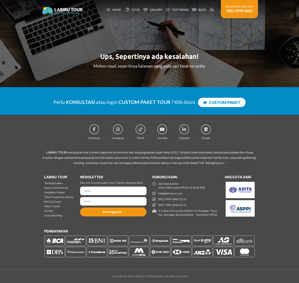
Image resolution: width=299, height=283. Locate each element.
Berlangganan (114, 212)
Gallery (152, 9)
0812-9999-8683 (239, 11)
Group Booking (53, 215)
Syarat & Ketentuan (56, 187)
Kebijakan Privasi (54, 192)
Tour (132, 9)
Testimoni (177, 9)
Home (113, 9)
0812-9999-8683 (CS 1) (172, 199)
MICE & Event (52, 201)
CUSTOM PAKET (221, 102)
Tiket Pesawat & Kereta (59, 197)
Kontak (48, 210)
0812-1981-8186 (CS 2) (172, 205)
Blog (199, 9)
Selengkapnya (215, 163)
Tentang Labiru (53, 183)
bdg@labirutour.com (170, 193)
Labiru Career (52, 206)
